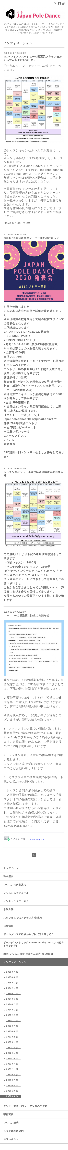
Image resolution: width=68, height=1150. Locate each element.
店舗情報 (8, 926)
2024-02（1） (13, 1004)
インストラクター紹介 (16, 901)
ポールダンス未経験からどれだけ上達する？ (28, 934)
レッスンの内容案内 (14, 884)
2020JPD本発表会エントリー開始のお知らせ (31, 238)
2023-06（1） (13, 1031)
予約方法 (8, 909)
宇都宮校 (8, 1114)
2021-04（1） (13, 1085)
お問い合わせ (11, 1139)
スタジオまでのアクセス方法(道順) (23, 917)
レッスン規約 (11, 1122)
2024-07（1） (13, 993)
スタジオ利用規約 (13, 1131)
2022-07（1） (13, 1064)
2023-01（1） (13, 1042)
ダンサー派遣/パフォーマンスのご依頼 (25, 1106)
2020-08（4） (13, 1096)
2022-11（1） (13, 1053)
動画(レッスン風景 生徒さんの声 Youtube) (28, 954)
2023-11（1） (13, 1020)
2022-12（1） (13, 1047)
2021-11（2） (13, 1069)
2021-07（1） (13, 1080)
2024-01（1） (13, 1010)
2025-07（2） (13, 972)
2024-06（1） (13, 999)
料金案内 (8, 876)
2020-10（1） (13, 1091)
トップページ (11, 868)
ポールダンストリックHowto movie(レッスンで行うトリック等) (33, 944)
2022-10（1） (13, 1058)
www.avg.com (37, 839)
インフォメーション (14, 962)
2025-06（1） (13, 977)
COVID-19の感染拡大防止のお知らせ (26, 615)
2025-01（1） (13, 983)
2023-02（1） (13, 1037)
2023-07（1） (13, 1026)
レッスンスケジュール (16, 893)
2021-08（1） (13, 1074)
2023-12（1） (13, 1015)
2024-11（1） (13, 988)
